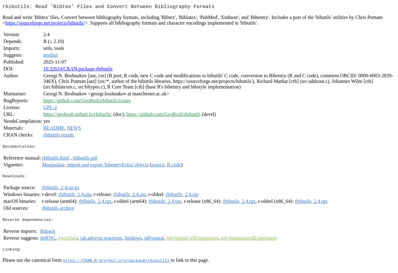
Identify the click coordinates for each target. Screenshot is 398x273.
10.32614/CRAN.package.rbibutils (78, 70)
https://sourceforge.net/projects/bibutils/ (45, 24)
